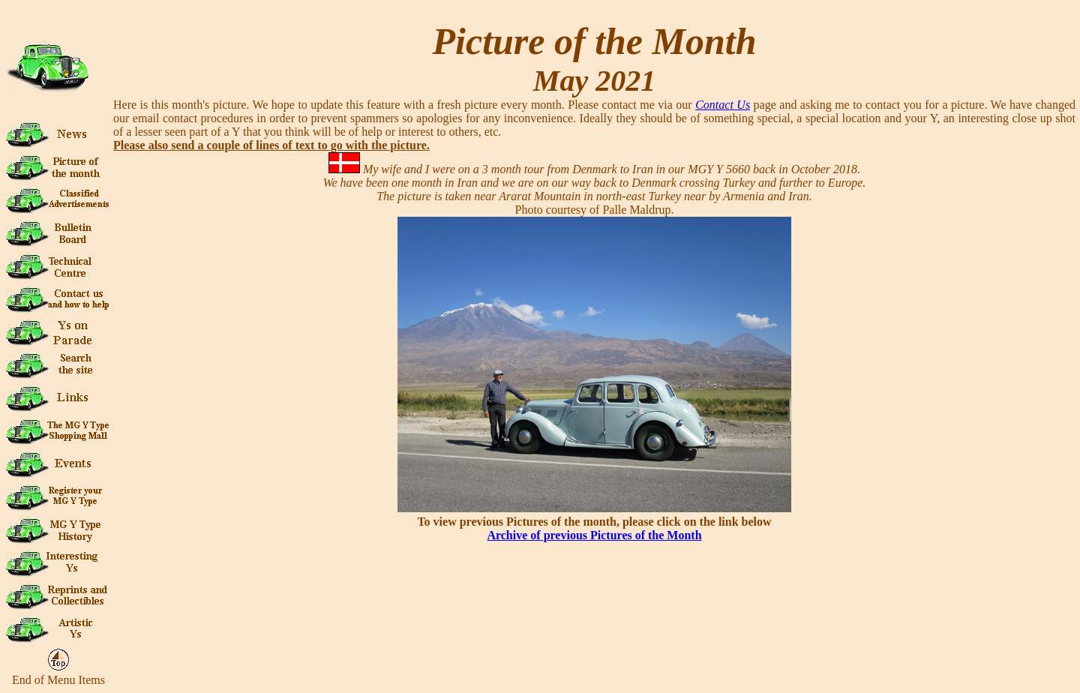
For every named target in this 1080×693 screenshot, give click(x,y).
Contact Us (722, 104)
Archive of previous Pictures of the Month (594, 535)
